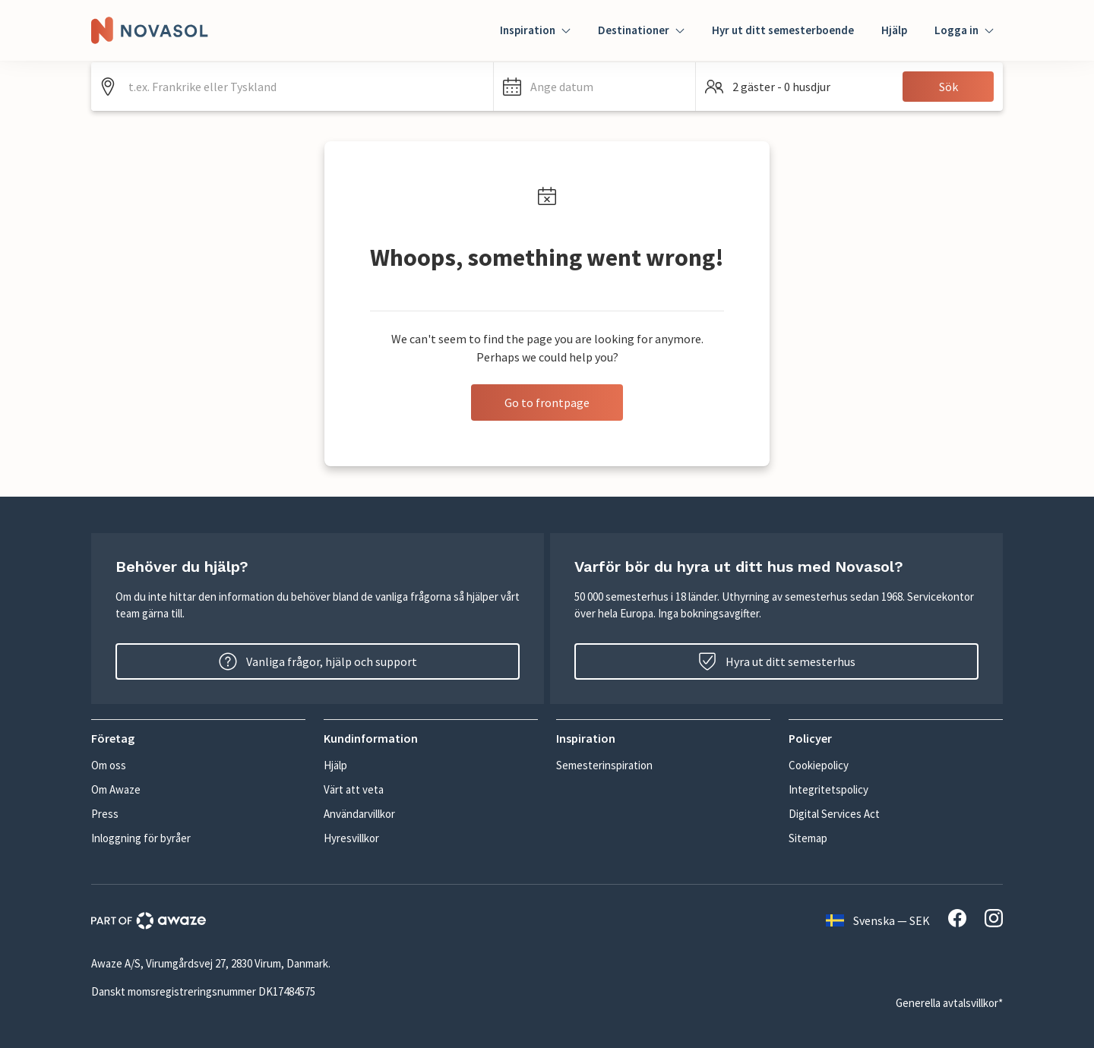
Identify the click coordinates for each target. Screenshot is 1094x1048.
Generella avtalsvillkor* (949, 1003)
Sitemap (808, 838)
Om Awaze (116, 789)
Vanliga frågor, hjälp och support (318, 661)
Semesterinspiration (604, 765)
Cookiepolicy (819, 765)
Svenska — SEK (878, 920)
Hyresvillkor (351, 838)
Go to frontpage (547, 402)
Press (105, 814)
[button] (594, 86)
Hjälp (894, 30)
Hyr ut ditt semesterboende (783, 30)
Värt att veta (354, 789)
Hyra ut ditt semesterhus (776, 661)
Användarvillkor (359, 814)
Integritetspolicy (828, 789)
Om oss (108, 765)
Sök (948, 86)
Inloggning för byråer (141, 838)
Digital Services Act (834, 814)
